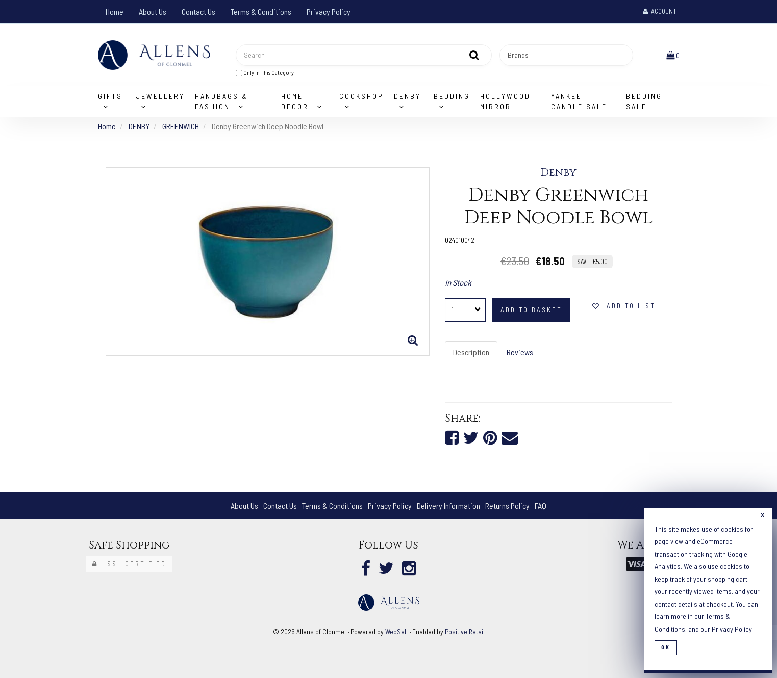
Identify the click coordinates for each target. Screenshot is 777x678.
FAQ (540, 505)
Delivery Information (448, 505)
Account (659, 11)
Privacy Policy (328, 11)
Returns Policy (507, 505)
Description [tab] (471, 352)
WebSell (396, 631)
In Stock (458, 282)
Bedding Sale (644, 101)
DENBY (139, 126)
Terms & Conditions (261, 11)
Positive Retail (465, 631)
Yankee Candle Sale (579, 101)
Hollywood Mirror (505, 101)
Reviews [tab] (520, 352)
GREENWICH (180, 126)
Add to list (624, 306)
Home (114, 11)
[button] (673, 55)
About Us (152, 11)
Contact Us (198, 11)
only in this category (265, 72)
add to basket (531, 310)
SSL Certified (129, 564)
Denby (558, 173)
